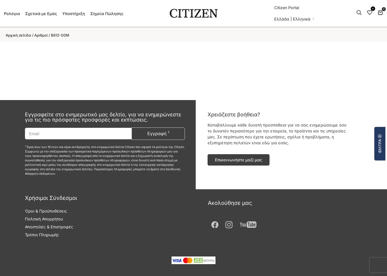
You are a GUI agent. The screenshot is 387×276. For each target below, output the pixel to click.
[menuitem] (294, 19)
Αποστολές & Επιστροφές (49, 226)
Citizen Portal (286, 7)
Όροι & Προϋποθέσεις (46, 211)
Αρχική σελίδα (18, 35)
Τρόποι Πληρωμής (42, 234)
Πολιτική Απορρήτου (44, 218)
